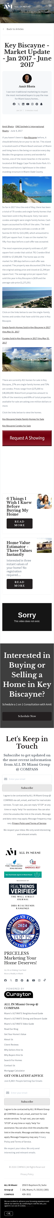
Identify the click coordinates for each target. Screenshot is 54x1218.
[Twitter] (11, 980)
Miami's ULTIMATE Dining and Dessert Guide (25, 1018)
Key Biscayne (30, 137)
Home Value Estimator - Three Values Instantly (19, 549)
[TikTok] (45, 980)
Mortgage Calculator (14, 1070)
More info (30, 1206)
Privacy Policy (27, 1174)
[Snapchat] (27, 980)
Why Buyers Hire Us (13, 1055)
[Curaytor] (18, 997)
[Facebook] (5, 980)
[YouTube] (33, 980)
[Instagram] (39, 980)
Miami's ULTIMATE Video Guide (19, 1023)
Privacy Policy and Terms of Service (29, 823)
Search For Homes (13, 1060)
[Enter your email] (30, 779)
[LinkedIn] (16, 980)
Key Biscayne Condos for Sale (16, 425)
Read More (19, 523)
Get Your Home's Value (15, 1034)
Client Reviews (11, 1044)
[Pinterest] (22, 980)
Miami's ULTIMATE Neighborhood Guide (23, 1013)
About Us (8, 1039)
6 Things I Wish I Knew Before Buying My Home (19, 506)
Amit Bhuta (8, 126)
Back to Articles (15, 29)
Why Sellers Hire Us (13, 1049)
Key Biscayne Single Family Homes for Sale (23, 419)
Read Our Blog (11, 1028)
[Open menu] (50, 5)
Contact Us (9, 1065)
